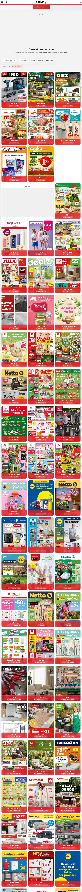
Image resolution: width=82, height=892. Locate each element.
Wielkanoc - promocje (41, 7)
